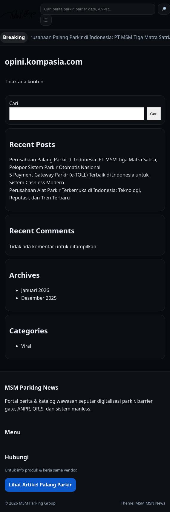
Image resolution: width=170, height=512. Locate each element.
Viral (26, 346)
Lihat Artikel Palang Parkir (40, 484)
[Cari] (164, 9)
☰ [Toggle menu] (46, 20)
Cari (13, 103)
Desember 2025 (39, 298)
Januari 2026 (35, 290)
